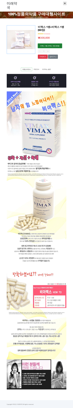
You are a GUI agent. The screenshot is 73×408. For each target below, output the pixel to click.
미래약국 (12, 5)
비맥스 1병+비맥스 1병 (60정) (50, 46)
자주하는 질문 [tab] (46, 69)
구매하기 (42, 56)
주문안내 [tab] (36, 69)
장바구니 (53, 56)
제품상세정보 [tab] (26, 69)
